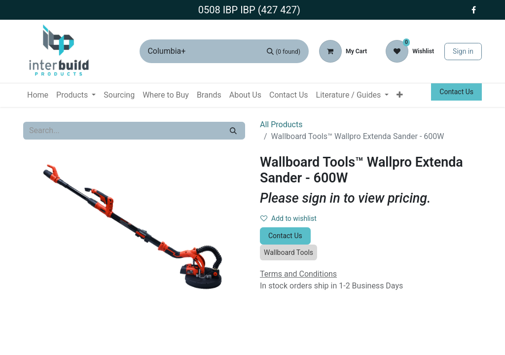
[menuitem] (37, 95)
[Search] (283, 51)
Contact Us (456, 92)
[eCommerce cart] (343, 51)
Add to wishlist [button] (288, 218)
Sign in (463, 51)
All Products (281, 124)
